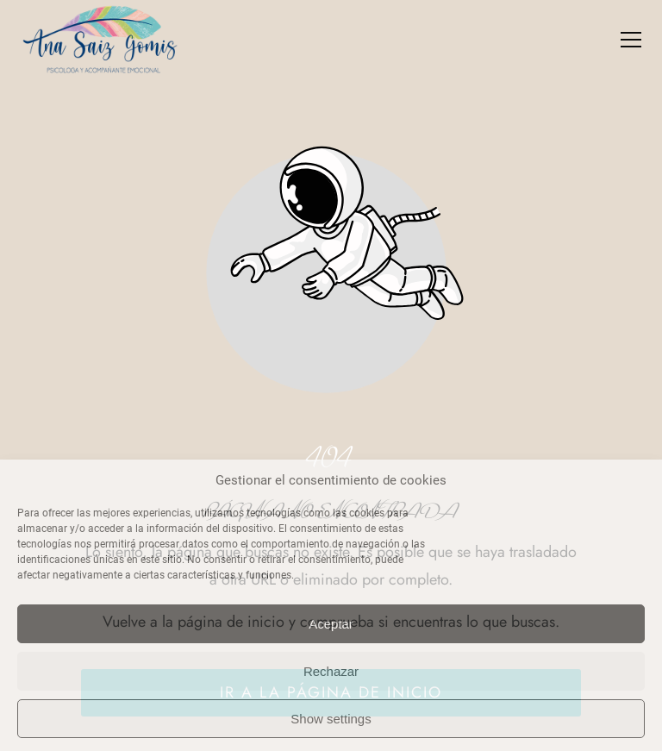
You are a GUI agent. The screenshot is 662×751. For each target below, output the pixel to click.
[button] (631, 40)
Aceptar (331, 623)
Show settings (330, 718)
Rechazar (331, 671)
